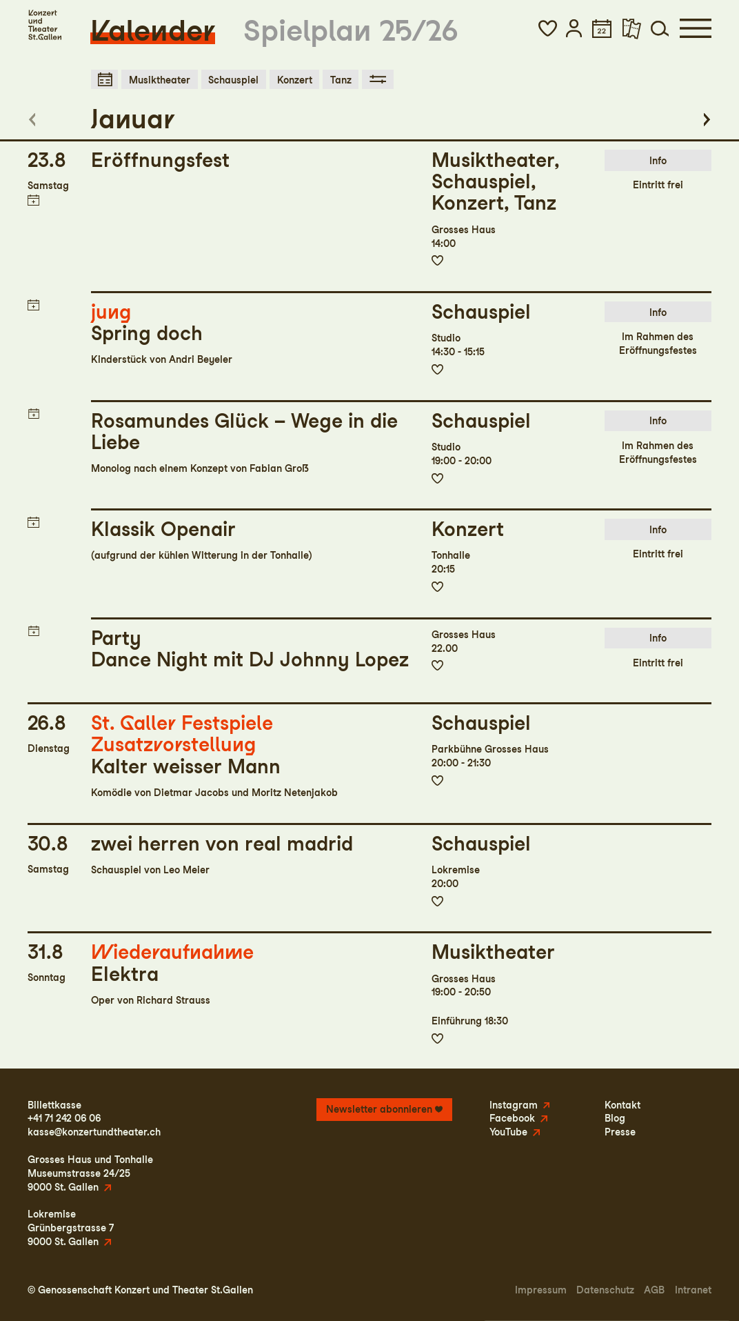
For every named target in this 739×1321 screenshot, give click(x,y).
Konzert (294, 80)
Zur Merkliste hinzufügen (437, 260)
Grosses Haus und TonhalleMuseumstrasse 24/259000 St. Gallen (90, 1173)
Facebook (512, 1118)
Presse (620, 1132)
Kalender (152, 30)
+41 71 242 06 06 (64, 1118)
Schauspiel (233, 80)
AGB (654, 1289)
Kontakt (622, 1105)
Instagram (513, 1105)
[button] (547, 28)
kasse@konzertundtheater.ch (94, 1132)
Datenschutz (605, 1289)
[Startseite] (44, 25)
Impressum (541, 1289)
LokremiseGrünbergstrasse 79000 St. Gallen (71, 1227)
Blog (615, 1118)
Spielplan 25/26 (350, 30)
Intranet (693, 1289)
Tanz (341, 80)
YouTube (508, 1132)
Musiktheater (159, 80)
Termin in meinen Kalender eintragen (33, 200)
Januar (133, 119)
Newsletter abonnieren (379, 1109)
